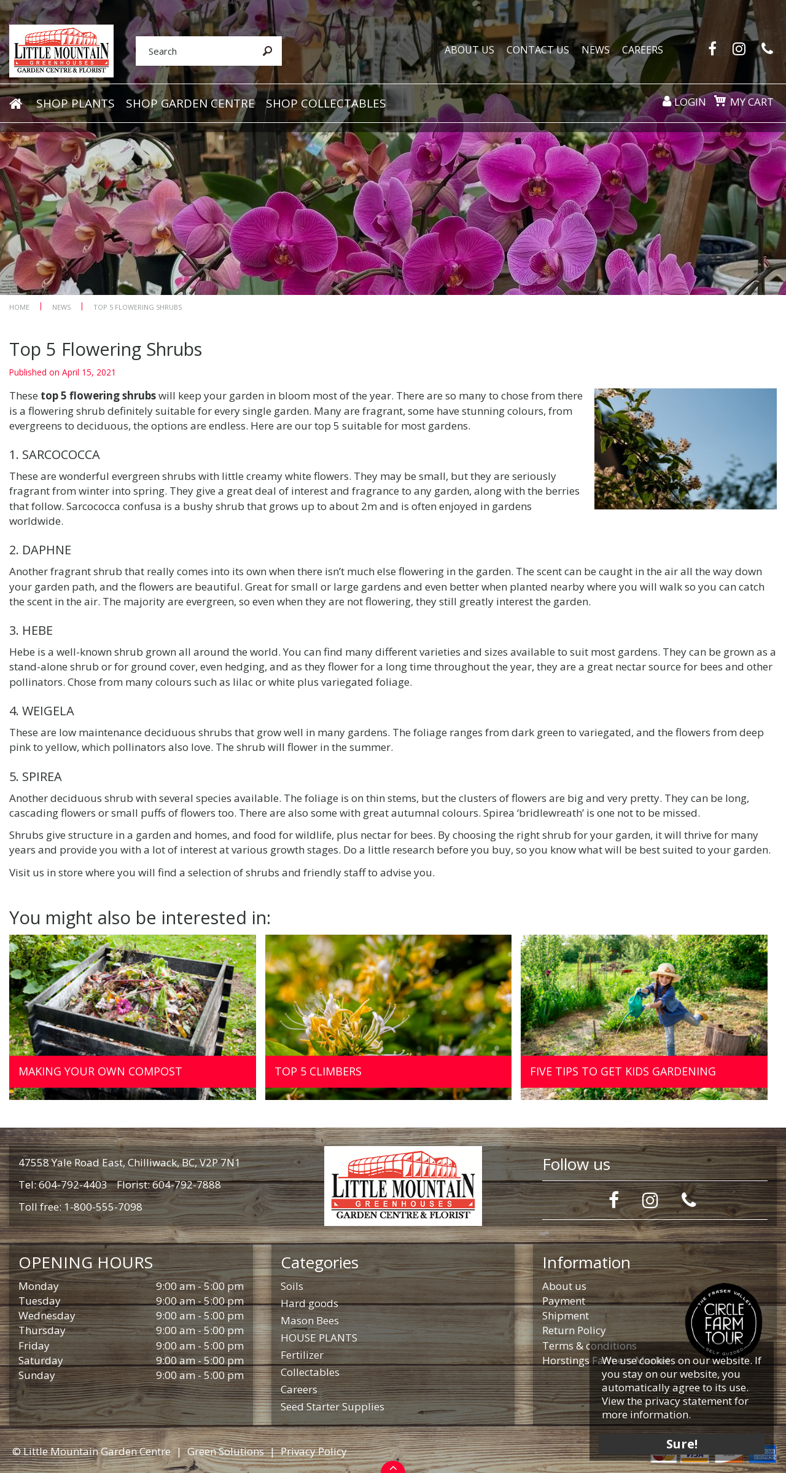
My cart (752, 102)
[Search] (194, 51)
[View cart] (720, 101)
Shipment (565, 1315)
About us (564, 1286)
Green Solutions (225, 1451)
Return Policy (574, 1330)
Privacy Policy (314, 1451)
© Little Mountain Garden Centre (91, 1451)
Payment (563, 1301)
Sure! (682, 1444)
